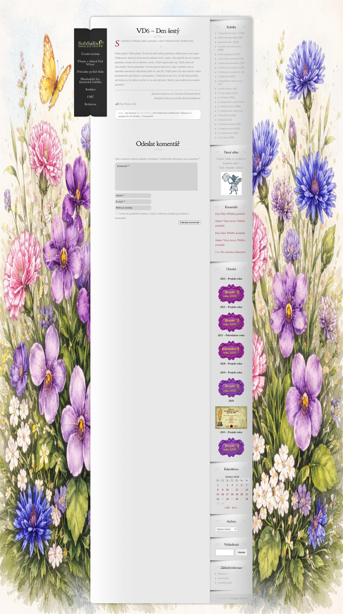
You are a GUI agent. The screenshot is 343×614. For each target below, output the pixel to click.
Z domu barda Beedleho (228, 63)
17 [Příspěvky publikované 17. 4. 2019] (227, 494)
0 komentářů (147, 116)
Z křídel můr (223, 76)
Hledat (241, 552)
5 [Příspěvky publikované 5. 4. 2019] (236, 485)
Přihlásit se (223, 574)
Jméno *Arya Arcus (225, 221)
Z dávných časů (225, 115)
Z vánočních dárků (226, 106)
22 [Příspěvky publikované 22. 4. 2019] (218, 499)
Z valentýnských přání (228, 102)
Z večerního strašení (227, 124)
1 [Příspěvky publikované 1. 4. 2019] (217, 485)
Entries (223, 578)
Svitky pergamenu (226, 54)
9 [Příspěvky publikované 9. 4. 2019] (222, 489)
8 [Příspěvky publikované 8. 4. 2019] (217, 489)
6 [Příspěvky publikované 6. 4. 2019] (241, 485)
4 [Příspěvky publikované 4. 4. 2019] (232, 485)
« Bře (227, 507)
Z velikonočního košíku (228, 111)
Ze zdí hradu (223, 137)
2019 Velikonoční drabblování (165, 113)
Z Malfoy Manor (225, 88)
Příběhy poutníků (236, 213)
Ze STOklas (135, 116)
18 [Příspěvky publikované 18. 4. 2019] (232, 494)
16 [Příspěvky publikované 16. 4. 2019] (222, 494)
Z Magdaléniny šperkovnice (230, 81)
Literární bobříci (225, 42)
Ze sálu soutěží (224, 93)
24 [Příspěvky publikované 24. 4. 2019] (227, 499)
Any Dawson (130, 113)
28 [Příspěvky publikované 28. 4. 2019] (246, 499)
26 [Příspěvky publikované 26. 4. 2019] (237, 499)
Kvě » (235, 507)
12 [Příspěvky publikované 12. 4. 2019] (237, 489)
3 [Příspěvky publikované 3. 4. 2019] (227, 485)
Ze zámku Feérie (225, 133)
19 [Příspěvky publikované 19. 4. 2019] (237, 494)
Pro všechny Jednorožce (234, 252)
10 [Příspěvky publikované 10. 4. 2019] (227, 489)
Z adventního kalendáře (228, 59)
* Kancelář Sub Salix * (228, 33)
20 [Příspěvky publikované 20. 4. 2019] (241, 494)
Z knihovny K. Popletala (229, 67)
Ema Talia (220, 213)
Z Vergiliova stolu (226, 128)
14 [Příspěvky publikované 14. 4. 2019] (246, 489)
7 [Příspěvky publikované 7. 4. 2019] (246, 485)
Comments (225, 582)
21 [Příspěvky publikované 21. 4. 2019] (246, 494)
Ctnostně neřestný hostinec (230, 46)
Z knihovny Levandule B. (229, 72)
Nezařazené (223, 120)
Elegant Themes (239, 598)
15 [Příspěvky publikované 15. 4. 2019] (218, 494)
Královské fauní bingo (228, 37)
